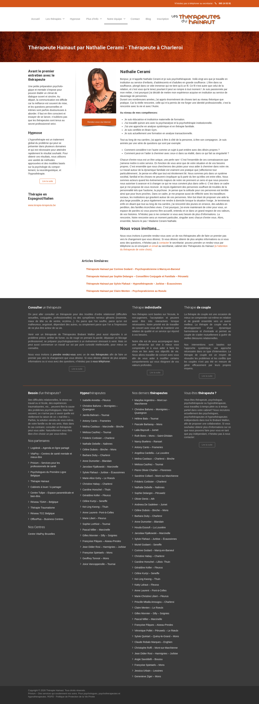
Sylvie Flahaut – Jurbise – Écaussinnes (104, 472)
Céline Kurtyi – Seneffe (95, 501)
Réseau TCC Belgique (43, 513)
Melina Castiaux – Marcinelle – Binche (103, 426)
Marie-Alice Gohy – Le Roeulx (99, 478)
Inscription (163, 18)
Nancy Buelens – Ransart (148, 441)
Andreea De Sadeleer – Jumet (151, 504)
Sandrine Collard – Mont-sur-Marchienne (156, 475)
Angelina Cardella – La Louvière (152, 453)
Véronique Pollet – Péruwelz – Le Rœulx (156, 630)
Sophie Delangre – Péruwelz (150, 493)
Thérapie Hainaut (40, 481)
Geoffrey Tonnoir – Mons (96, 558)
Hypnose (75, 18)
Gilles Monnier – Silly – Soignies (100, 535)
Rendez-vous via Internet (99, 122)
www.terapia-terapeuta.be (42, 205)
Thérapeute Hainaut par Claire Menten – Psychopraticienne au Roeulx (126, 291)
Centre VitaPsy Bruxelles (41, 533)
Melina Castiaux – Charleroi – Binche (154, 458)
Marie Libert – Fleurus (94, 518)
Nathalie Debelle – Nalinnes (98, 443)
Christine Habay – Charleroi (97, 483)
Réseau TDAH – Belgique (44, 502)
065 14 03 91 (222, 3)
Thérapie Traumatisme (43, 507)
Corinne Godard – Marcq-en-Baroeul (154, 550)
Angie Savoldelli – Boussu (149, 659)
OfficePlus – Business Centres (47, 519)
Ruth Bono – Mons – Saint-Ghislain (153, 435)
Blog (148, 18)
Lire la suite (47, 181)
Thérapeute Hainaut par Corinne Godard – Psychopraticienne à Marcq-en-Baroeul (133, 269)
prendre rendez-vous (64, 354)
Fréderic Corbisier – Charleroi (98, 438)
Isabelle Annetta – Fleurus (97, 400)
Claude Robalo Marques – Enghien (153, 642)
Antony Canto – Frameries (97, 420)
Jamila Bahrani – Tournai (96, 415)
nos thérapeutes (100, 354)
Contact (135, 18)
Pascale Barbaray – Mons (148, 424)
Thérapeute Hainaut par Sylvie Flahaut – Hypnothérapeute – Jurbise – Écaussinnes (134, 283)
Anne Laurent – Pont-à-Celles (150, 590)
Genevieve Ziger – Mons (148, 676)
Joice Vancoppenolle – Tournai (99, 564)
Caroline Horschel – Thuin (97, 489)
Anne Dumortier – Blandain (97, 461)
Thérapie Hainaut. (55, 690)
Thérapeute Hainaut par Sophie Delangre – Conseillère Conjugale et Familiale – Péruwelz (137, 276)
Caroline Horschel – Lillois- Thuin (152, 561)
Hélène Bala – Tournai (146, 418)
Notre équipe (116, 18)
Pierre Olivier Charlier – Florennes (153, 470)
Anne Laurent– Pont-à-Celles (98, 512)
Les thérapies (55, 18)
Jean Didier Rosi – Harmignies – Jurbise (104, 546)
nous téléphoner (101, 361)
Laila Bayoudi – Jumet (146, 430)
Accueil (35, 18)
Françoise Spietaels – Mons (98, 552)
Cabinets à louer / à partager (46, 487)
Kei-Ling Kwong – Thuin (95, 506)
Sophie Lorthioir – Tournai (96, 524)
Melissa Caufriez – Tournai (97, 432)
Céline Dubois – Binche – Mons (99, 449)
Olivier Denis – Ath (144, 498)
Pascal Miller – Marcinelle (96, 529)
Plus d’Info (94, 18)
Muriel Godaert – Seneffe (148, 544)
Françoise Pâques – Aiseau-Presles (102, 541)
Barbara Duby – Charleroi (96, 455)
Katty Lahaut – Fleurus (147, 584)
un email (153, 246)
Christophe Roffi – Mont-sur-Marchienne (156, 647)
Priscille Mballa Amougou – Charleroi (154, 602)
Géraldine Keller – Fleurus (97, 495)
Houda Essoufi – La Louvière (150, 527)
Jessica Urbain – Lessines (149, 670)
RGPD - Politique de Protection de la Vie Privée (71, 696)
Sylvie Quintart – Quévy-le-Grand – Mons (157, 636)
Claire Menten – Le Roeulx (149, 607)
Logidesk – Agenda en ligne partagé (50, 448)
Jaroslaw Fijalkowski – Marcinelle (100, 466)
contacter (164, 242)
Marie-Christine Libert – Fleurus (152, 596)
